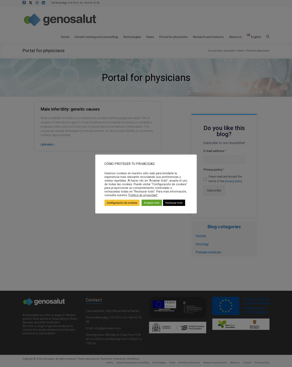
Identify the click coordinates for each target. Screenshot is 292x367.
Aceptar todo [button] (152, 202)
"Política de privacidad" (143, 195)
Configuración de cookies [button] (122, 202)
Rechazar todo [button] (174, 202)
